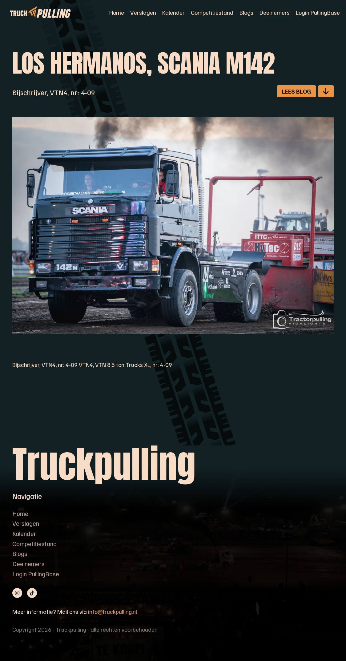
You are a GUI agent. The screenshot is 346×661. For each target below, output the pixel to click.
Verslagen (143, 12)
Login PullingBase (318, 12)
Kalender (173, 12)
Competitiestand (212, 12)
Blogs (246, 12)
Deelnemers (275, 12)
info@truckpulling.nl (112, 611)
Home (116, 12)
